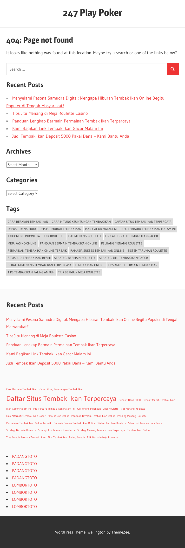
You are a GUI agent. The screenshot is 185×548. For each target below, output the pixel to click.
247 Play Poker (92, 12)
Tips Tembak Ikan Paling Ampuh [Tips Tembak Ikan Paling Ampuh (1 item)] (31, 272)
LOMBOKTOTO (24, 484)
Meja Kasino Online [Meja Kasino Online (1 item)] (22, 243)
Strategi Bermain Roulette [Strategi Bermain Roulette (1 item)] (75, 258)
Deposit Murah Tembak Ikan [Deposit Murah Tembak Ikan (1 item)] (60, 229)
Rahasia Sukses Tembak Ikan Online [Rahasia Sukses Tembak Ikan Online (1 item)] (97, 250)
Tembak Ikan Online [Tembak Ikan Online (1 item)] (89, 265)
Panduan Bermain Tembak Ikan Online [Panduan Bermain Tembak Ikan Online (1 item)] (69, 243)
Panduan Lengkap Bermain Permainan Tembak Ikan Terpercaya (71, 121)
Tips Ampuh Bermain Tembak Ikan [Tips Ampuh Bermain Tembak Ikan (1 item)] (133, 265)
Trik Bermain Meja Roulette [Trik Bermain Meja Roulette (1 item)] (79, 272)
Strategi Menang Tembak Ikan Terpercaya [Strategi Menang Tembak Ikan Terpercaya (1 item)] (39, 265)
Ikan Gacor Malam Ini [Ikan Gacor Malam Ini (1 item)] (101, 229)
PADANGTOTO (24, 456)
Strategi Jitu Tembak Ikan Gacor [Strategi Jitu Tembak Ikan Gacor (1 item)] (123, 258)
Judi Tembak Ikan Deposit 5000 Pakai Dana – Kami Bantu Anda (70, 136)
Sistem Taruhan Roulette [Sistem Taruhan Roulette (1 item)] (147, 250)
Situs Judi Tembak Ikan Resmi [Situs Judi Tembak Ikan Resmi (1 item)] (29, 258)
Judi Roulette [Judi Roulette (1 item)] (54, 236)
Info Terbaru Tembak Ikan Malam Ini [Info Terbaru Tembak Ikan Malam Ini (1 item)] (148, 229)
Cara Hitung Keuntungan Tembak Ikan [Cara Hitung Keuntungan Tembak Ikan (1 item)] (81, 221)
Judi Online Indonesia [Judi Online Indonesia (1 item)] (24, 236)
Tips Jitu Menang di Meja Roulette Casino (50, 113)
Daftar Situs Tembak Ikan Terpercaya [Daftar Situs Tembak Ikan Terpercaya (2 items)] (143, 221)
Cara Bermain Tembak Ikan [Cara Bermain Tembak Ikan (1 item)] (28, 221)
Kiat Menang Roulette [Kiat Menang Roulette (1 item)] (85, 236)
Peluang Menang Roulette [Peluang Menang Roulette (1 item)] (121, 243)
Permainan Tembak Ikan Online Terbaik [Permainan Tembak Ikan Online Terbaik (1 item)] (37, 250)
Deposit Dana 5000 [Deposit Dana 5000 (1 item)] (22, 229)
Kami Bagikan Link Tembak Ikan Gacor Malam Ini (57, 128)
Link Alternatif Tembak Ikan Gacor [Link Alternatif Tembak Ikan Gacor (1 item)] (131, 236)
